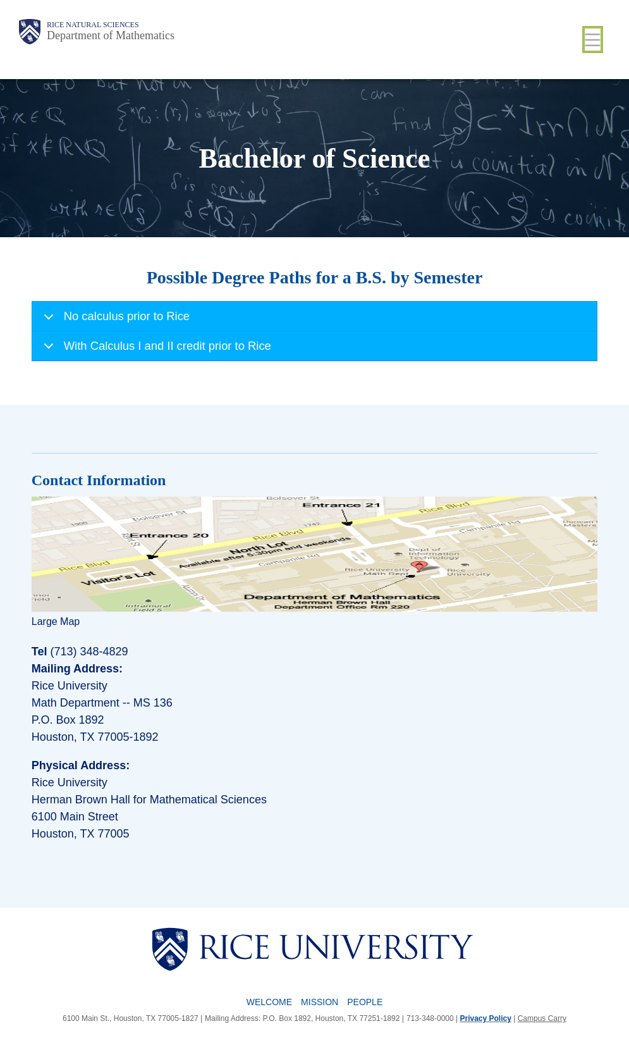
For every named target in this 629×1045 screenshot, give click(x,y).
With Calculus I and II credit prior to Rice (155, 350)
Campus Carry (542, 1018)
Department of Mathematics (110, 35)
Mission (319, 1002)
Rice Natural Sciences (93, 24)
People (364, 1002)
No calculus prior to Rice (114, 320)
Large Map (56, 621)
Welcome (269, 1002)
